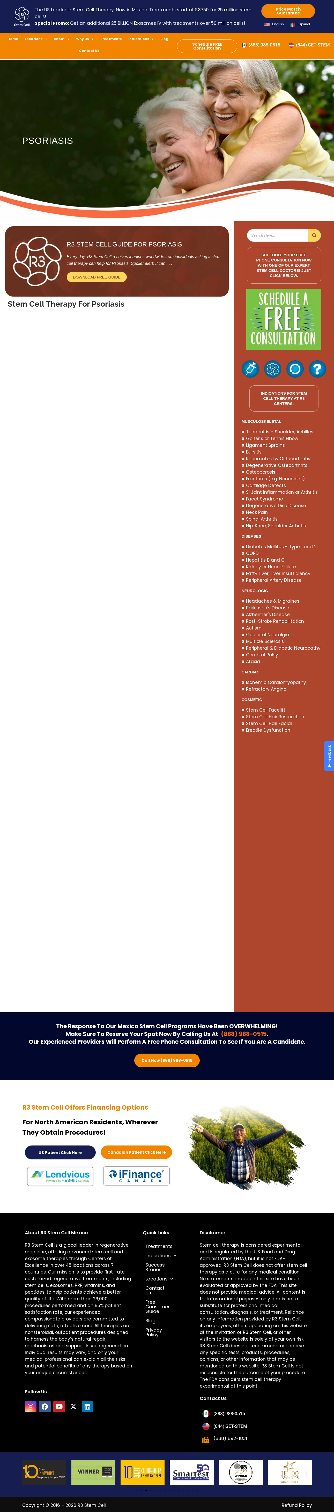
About (61, 39)
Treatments (111, 38)
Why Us (84, 39)
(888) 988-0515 (243, 1034)
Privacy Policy (160, 1314)
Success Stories (163, 1263)
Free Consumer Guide (163, 1293)
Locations (36, 39)
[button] (166, 1254)
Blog (164, 38)
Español (304, 24)
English (278, 24)
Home (13, 38)
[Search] (314, 235)
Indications (141, 39)
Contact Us (89, 50)
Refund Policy (297, 1503)
